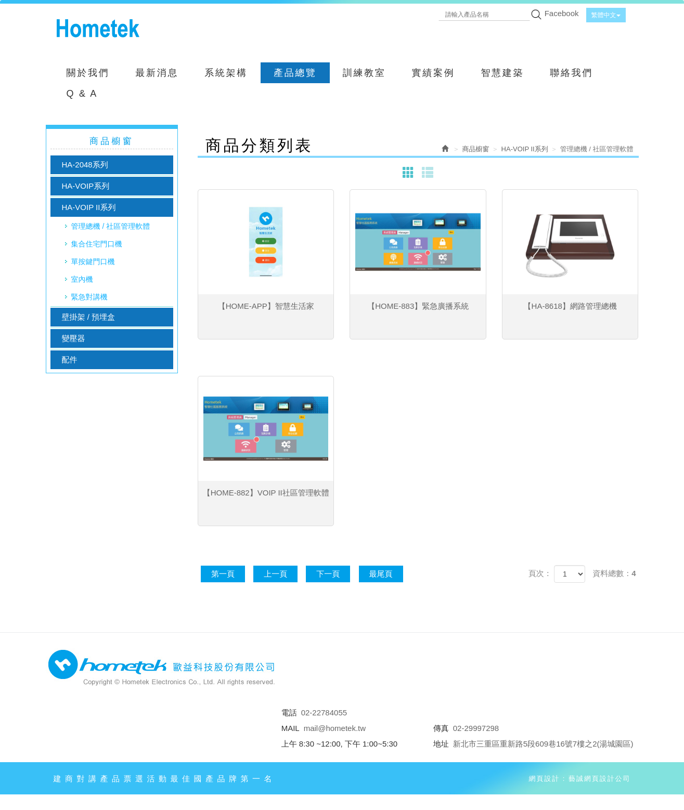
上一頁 (275, 573)
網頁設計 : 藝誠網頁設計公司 (579, 778)
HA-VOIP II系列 (89, 207)
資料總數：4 (614, 573)
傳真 (441, 728)
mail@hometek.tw (335, 728)
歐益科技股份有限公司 (98, 28)
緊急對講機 (89, 297)
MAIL (290, 728)
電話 (289, 712)
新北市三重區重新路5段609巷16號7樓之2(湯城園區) (543, 743)
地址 (441, 743)
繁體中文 (606, 15)
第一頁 (223, 573)
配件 (70, 359)
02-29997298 (476, 728)
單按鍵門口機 (93, 261)
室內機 (82, 279)
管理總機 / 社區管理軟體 (110, 226)
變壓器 (73, 338)
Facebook (562, 13)
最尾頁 (381, 573)
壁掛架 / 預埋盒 (88, 316)
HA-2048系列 (85, 164)
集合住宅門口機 (96, 244)
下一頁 (328, 573)
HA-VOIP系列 (86, 185)
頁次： (540, 573)
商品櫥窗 (475, 149)
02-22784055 (324, 712)
